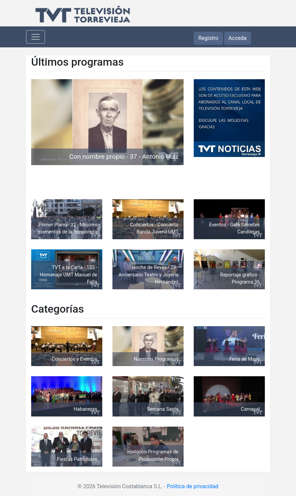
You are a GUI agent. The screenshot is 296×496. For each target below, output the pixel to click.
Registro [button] (208, 38)
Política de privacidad (192, 486)
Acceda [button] (238, 38)
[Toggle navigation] (35, 37)
